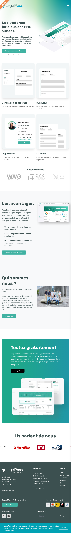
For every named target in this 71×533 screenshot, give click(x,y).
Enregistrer (63, 516)
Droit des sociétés (39, 476)
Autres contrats (38, 488)
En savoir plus (9, 316)
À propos (63, 485)
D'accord (63, 528)
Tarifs (62, 473)
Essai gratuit (18, 371)
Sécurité (63, 480)
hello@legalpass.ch (8, 490)
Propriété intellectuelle (41, 481)
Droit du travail (38, 473)
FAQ (61, 483)
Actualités (63, 478)
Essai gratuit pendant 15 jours (14, 51)
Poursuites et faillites (40, 478)
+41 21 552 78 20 (7, 484)
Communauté (64, 475)
